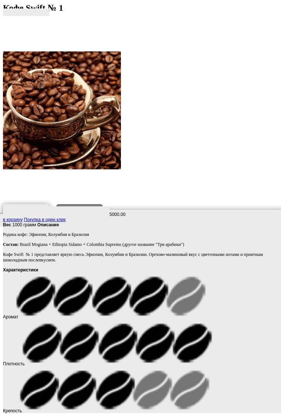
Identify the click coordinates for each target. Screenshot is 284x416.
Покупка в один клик (44, 219)
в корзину (13, 219)
